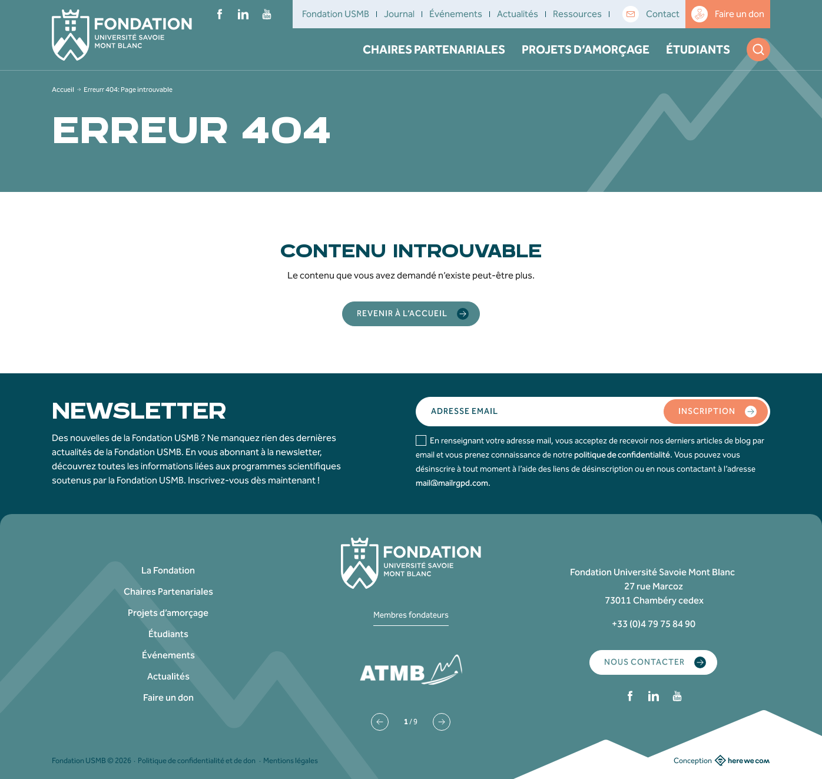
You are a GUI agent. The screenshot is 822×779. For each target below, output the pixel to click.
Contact (651, 14)
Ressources (577, 13)
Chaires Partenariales (434, 49)
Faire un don (727, 14)
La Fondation (168, 570)
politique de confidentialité (622, 455)
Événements (455, 13)
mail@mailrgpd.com (452, 483)
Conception (722, 760)
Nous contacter (655, 662)
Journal (399, 13)
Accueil (63, 89)
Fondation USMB (335, 13)
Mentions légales (290, 760)
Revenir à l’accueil (413, 314)
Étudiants (698, 49)
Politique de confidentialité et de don (197, 760)
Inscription (717, 411)
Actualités (517, 13)
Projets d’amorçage (585, 49)
